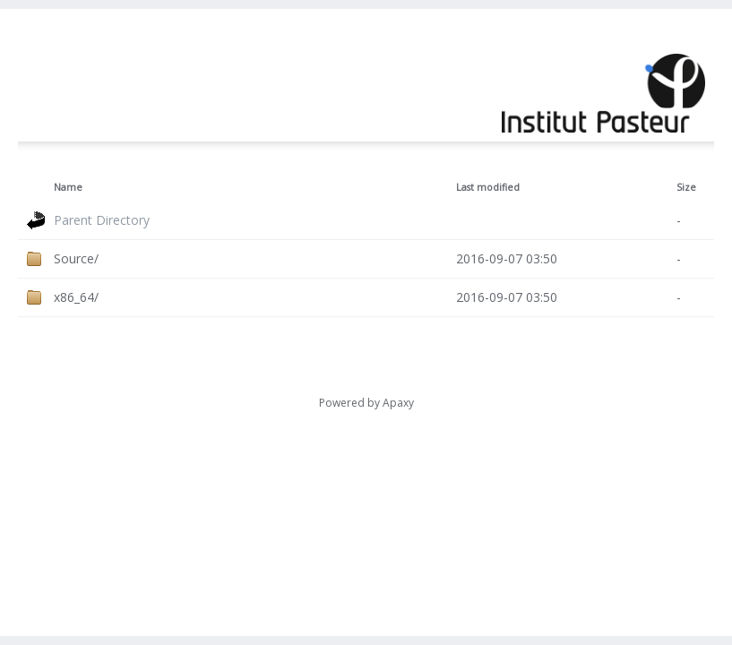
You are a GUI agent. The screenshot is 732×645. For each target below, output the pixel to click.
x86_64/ (76, 296)
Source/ (76, 258)
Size (686, 187)
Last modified (488, 187)
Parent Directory (102, 219)
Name (68, 187)
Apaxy (398, 402)
